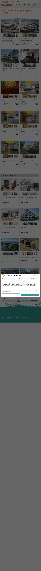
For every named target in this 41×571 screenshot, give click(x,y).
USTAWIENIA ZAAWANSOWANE (11, 294)
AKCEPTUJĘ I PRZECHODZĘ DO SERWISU (30, 294)
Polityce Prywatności (6, 291)
